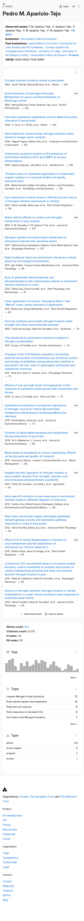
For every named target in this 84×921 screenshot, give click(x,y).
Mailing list (8, 886)
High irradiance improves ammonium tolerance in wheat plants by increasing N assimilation (40, 259)
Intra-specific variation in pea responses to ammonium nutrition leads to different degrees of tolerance (40, 498)
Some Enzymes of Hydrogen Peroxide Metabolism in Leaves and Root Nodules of (32, 97)
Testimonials (10, 862)
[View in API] (73, 6)
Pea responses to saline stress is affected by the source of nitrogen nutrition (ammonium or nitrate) (41, 199)
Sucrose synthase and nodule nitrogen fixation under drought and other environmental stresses (39, 323)
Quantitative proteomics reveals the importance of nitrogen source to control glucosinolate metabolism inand (35, 411)
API (5, 820)
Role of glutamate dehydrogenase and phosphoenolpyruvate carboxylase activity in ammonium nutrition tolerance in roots (41, 281)
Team (6, 853)
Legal (6, 867)
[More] (76, 72)
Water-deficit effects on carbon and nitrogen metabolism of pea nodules (33, 219)
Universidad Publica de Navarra (38, 39)
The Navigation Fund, (42, 796)
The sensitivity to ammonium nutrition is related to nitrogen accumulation (37, 339)
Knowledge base (12, 815)
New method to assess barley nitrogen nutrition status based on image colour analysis (39, 135)
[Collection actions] (78, 6)
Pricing (6, 824)
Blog (5, 899)
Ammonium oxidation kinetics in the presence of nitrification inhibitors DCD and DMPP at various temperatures (36, 157)
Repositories (10, 829)
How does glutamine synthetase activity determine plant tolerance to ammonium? (41, 118)
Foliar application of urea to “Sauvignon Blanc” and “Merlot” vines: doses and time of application (37, 303)
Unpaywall (9, 834)
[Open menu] (3, 3)
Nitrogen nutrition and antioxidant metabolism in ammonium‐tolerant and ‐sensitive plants (35, 239)
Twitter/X (8, 890)
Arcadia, (24, 796)
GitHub (7, 895)
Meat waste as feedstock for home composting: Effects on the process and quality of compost (40, 454)
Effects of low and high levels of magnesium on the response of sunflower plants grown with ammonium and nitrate (41, 389)
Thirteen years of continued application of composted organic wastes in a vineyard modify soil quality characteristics (39, 177)
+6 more (73, 55)
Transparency (11, 857)
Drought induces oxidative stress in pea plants (34, 80)
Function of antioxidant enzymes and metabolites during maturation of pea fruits (36, 434)
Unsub (6, 838)
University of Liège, (49, 51)
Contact (7, 881)
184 (26, 626)
